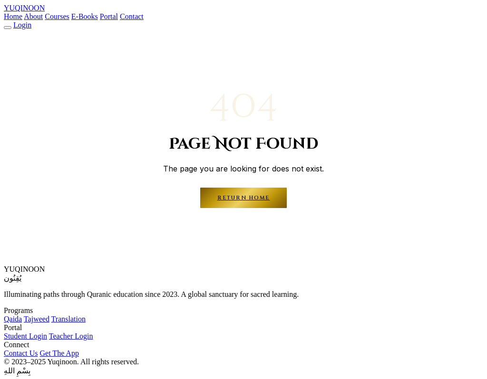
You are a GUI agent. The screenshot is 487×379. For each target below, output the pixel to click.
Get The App (59, 353)
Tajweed (36, 319)
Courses (57, 16)
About (33, 16)
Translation (68, 319)
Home (13, 16)
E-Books (84, 16)
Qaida (13, 319)
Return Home (243, 197)
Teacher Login (71, 336)
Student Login (25, 336)
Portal (109, 16)
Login (22, 25)
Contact (132, 16)
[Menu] (7, 27)
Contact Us (21, 353)
